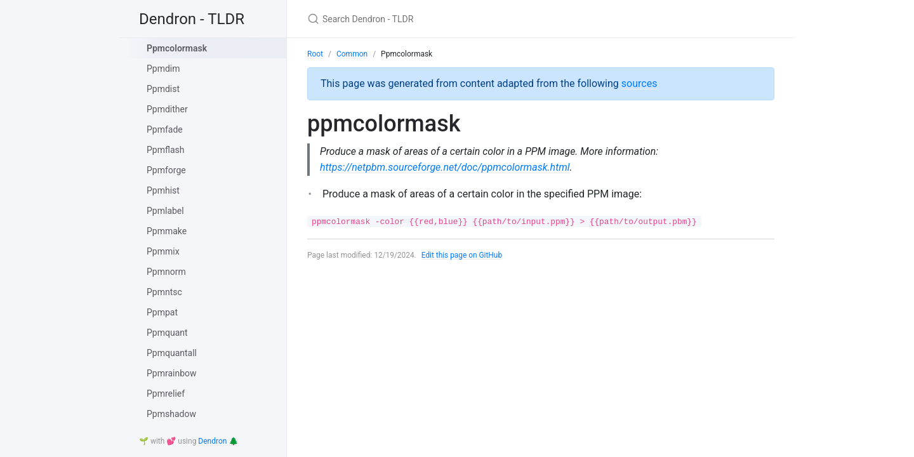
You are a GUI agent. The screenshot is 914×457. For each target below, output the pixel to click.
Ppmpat (162, 312)
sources (639, 83)
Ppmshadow (171, 414)
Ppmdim (163, 68)
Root (315, 54)
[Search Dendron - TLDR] (457, 18)
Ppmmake (167, 231)
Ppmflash (165, 150)
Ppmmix (163, 251)
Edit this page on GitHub (462, 255)
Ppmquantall (172, 353)
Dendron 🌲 (218, 441)
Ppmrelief (166, 393)
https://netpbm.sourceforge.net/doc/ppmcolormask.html (445, 167)
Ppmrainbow (172, 373)
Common (352, 54)
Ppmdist (163, 89)
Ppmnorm (166, 272)
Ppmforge (166, 170)
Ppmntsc (164, 292)
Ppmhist (163, 190)
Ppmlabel (165, 211)
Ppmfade (165, 129)
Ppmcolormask (177, 48)
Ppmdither (167, 109)
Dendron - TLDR (191, 19)
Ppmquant (167, 333)
